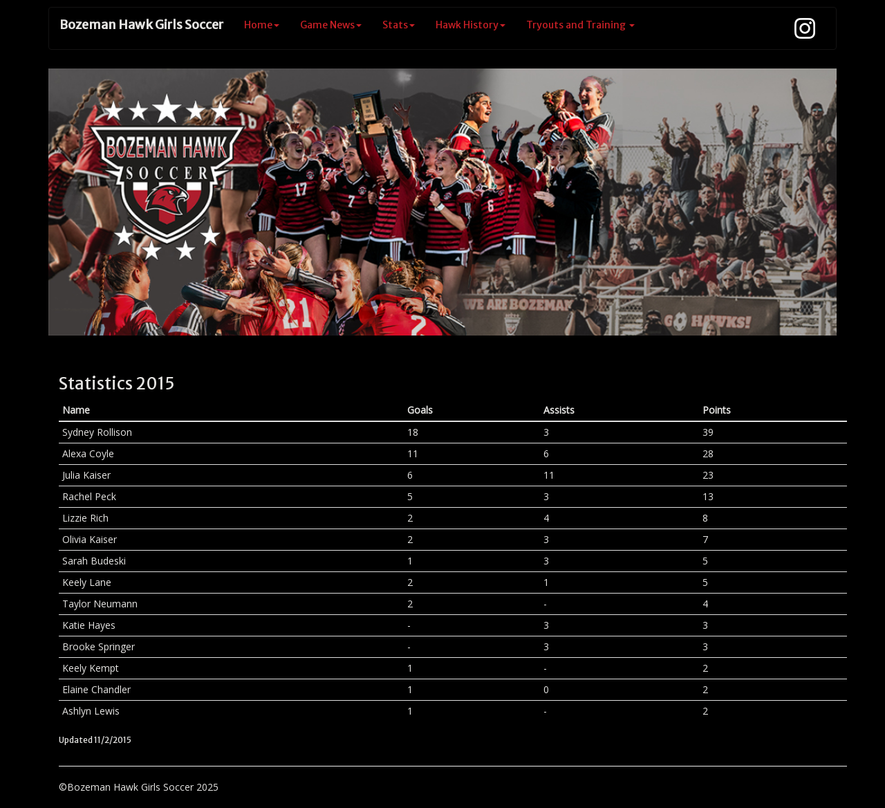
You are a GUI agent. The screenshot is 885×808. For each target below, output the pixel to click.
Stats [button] (398, 25)
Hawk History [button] (470, 25)
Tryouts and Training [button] (580, 25)
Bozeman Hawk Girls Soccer (141, 25)
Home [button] (261, 25)
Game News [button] (331, 25)
